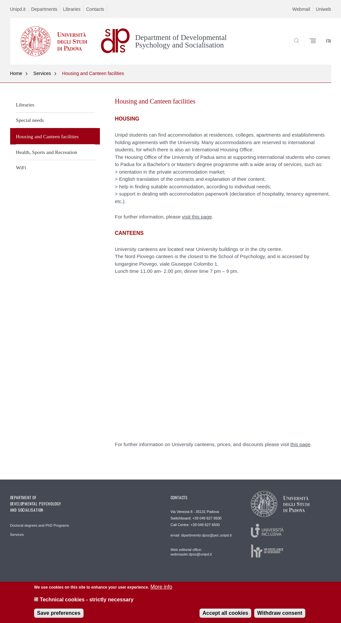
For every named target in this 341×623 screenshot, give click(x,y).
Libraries (72, 9)
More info (161, 587)
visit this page (197, 216)
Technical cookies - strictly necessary (87, 599)
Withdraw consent (279, 613)
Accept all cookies (225, 613)
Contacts (95, 9)
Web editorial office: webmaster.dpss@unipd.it (191, 552)
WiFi (21, 167)
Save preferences (59, 613)
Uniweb (323, 9)
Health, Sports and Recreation (46, 152)
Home (16, 73)
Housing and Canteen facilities (93, 73)
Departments (44, 9)
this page (301, 444)
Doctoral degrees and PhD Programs (39, 525)
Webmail (301, 9)
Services (42, 73)
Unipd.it (18, 9)
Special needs (30, 120)
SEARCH (303, 48)
